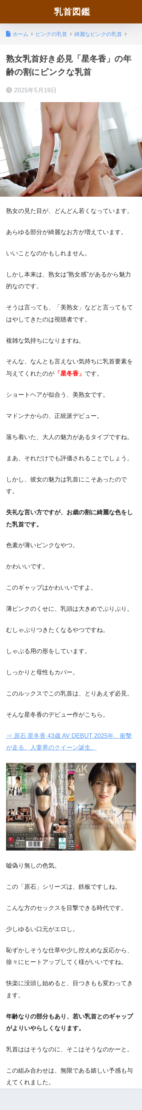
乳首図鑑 (72, 11)
